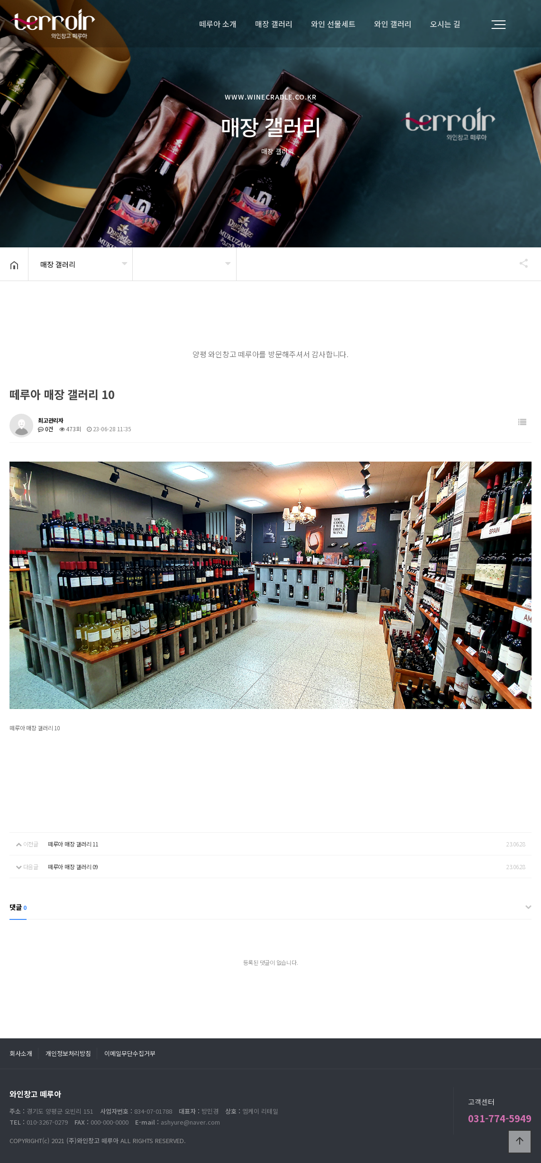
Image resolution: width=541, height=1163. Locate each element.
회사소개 (20, 1053)
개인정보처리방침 (68, 1053)
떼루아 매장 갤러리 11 (73, 844)
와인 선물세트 (333, 23)
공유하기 (519, 263)
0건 (45, 429)
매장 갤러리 (274, 23)
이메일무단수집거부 (130, 1053)
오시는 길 (445, 23)
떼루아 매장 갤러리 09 (73, 867)
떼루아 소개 (218, 23)
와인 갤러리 (393, 23)
